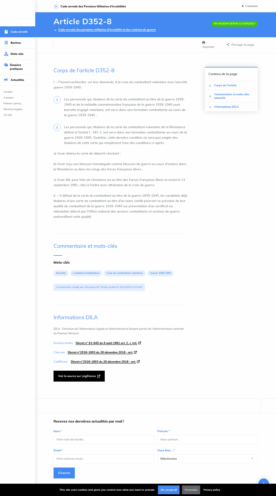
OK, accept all (169, 489)
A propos (9, 97)
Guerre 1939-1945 (160, 269)
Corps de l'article (223, 81)
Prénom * (163, 427)
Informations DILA (224, 102)
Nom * (58, 427)
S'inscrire (64, 468)
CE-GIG (8, 115)
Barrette (61, 269)
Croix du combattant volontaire (124, 269)
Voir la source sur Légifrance (79, 372)
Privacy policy (211, 489)
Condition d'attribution (86, 269)
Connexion (250, 6)
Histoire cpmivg (12, 103)
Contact (8, 92)
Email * (58, 446)
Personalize (191, 489)
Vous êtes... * (165, 446)
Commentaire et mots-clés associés (229, 92)
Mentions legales (13, 109)
